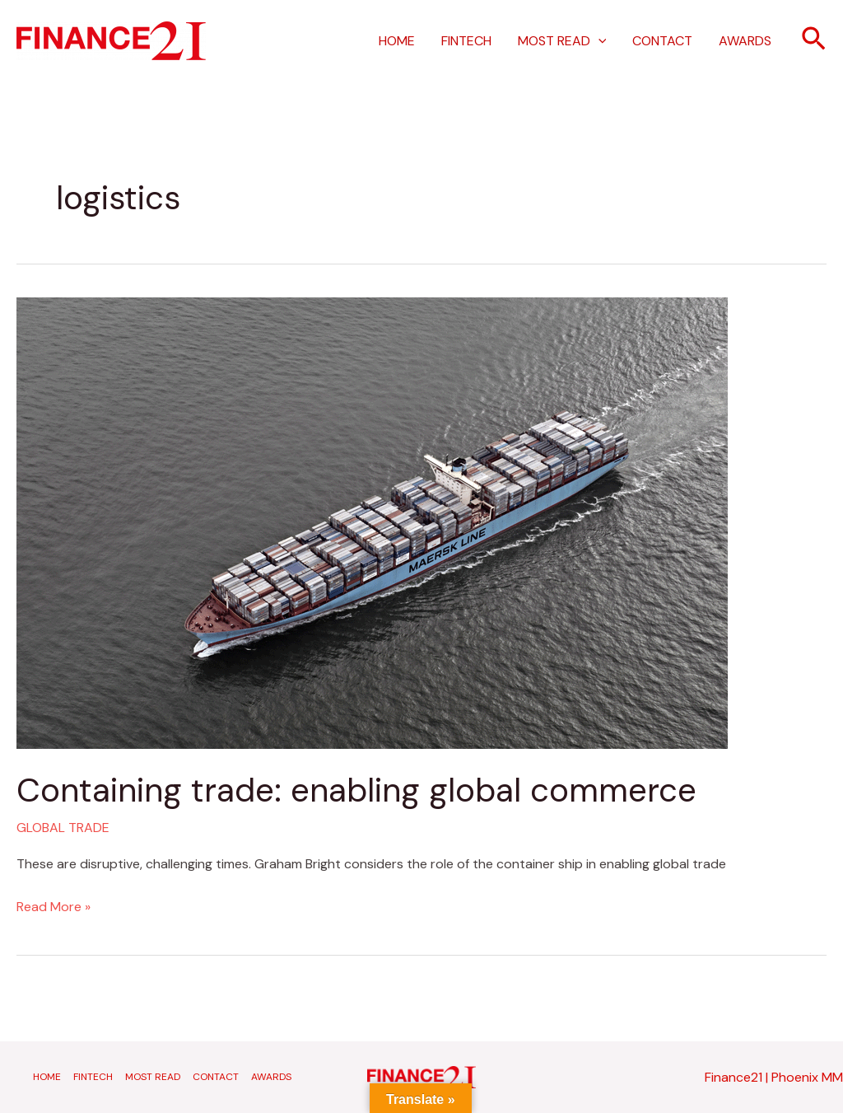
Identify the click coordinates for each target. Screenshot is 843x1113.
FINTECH (466, 40)
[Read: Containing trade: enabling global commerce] (372, 522)
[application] (598, 41)
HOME (397, 40)
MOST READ (562, 41)
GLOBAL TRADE (62, 827)
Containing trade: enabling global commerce (356, 790)
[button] (814, 40)
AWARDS (745, 40)
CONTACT (662, 40)
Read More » (53, 905)
